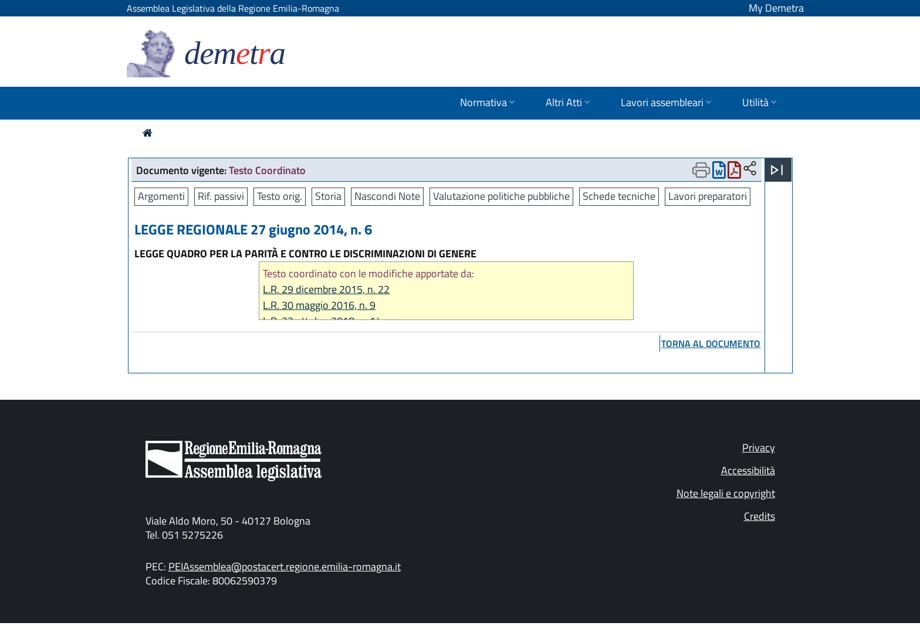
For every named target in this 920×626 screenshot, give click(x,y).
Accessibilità (748, 470)
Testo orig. (279, 196)
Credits (759, 516)
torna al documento (710, 343)
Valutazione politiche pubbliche (501, 196)
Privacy (758, 447)
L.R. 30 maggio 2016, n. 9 (319, 305)
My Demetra (776, 8)
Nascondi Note (387, 196)
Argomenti (161, 196)
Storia (328, 196)
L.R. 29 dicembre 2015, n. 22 (326, 289)
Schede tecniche (619, 196)
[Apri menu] (777, 170)
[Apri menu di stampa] (701, 170)
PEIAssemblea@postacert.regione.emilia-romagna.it (284, 566)
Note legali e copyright (726, 493)
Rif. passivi (221, 196)
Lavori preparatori (707, 196)
